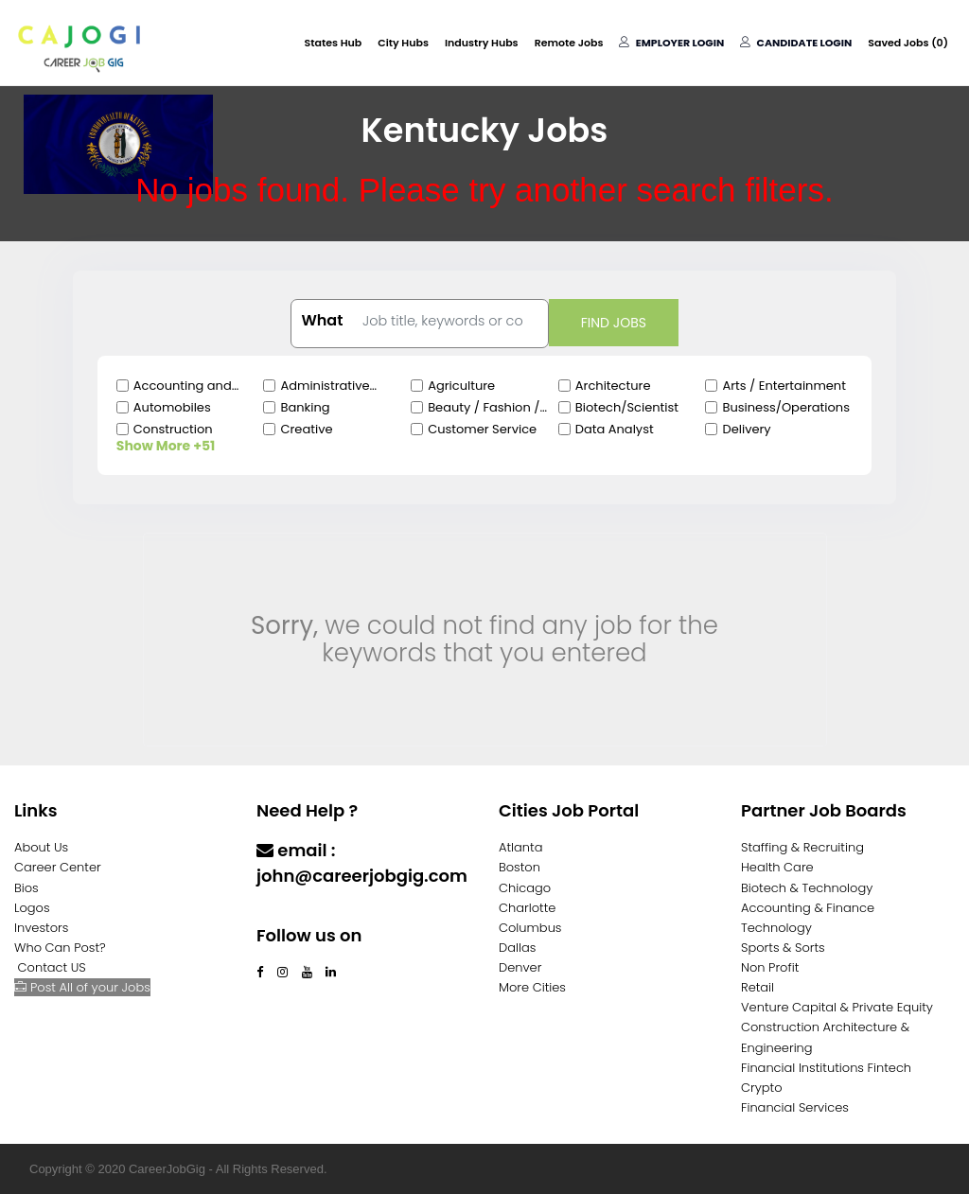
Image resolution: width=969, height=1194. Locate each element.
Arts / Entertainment (783, 386)
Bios (26, 888)
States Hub (333, 42)
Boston (519, 867)
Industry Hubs (482, 42)
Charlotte (527, 908)
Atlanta (521, 847)
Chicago (525, 888)
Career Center (57, 867)
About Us (41, 847)
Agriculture (461, 386)
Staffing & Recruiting (802, 847)
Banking (304, 407)
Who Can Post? (60, 948)
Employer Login (671, 42)
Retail (757, 987)
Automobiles (172, 407)
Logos (32, 908)
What (322, 320)
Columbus (530, 928)
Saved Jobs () (908, 42)
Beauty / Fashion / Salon (483, 407)
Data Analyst (614, 429)
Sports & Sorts (783, 948)
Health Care (777, 867)
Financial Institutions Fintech (826, 1068)
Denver (520, 967)
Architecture (613, 386)
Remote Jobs (569, 42)
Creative (306, 429)
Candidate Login (796, 42)
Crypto (762, 1088)
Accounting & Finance (807, 908)
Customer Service (482, 429)
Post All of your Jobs (82, 987)
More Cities (532, 987)
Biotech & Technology (806, 888)
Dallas (517, 948)
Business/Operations (785, 407)
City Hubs (403, 42)
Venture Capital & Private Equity (837, 1007)
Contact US (52, 967)
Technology (776, 928)
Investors (41, 928)
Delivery (746, 429)
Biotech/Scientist (626, 407)
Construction (173, 429)
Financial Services (795, 1107)
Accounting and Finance (182, 386)
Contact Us (306, 913)
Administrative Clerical (324, 386)
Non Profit (770, 967)
